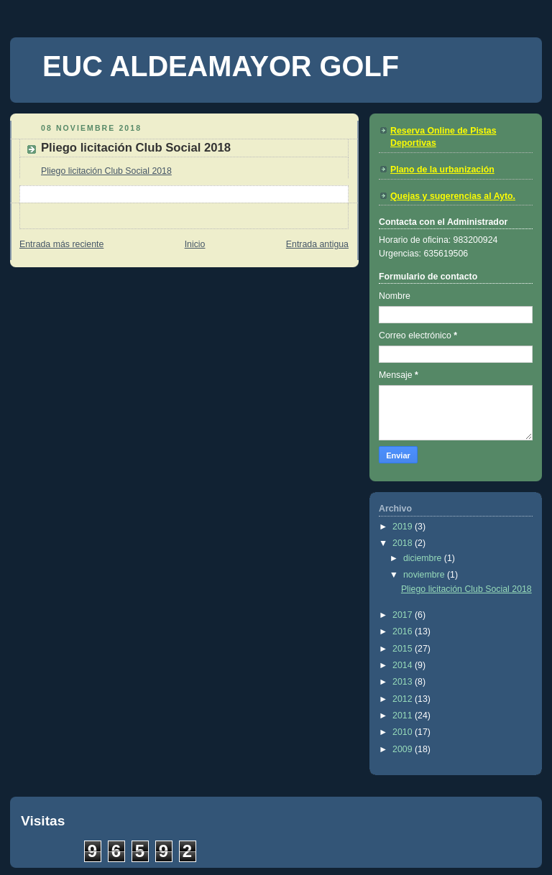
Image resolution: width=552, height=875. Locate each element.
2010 (403, 732)
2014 (403, 665)
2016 (403, 631)
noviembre (425, 575)
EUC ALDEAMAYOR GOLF (220, 66)
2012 (403, 699)
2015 (403, 649)
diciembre (423, 558)
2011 (403, 715)
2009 (403, 749)
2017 (403, 615)
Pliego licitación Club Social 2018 (106, 171)
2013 (403, 682)
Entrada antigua (317, 244)
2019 (403, 527)
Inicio (195, 244)
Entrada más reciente (61, 244)
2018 (403, 543)
